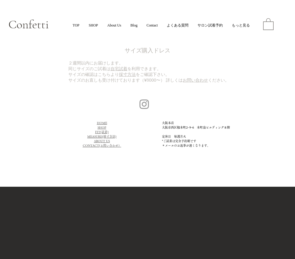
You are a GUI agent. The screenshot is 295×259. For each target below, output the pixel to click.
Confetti (28, 24)
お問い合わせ (195, 80)
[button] (268, 23)
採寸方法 (127, 74)
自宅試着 (118, 68)
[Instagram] (144, 104)
